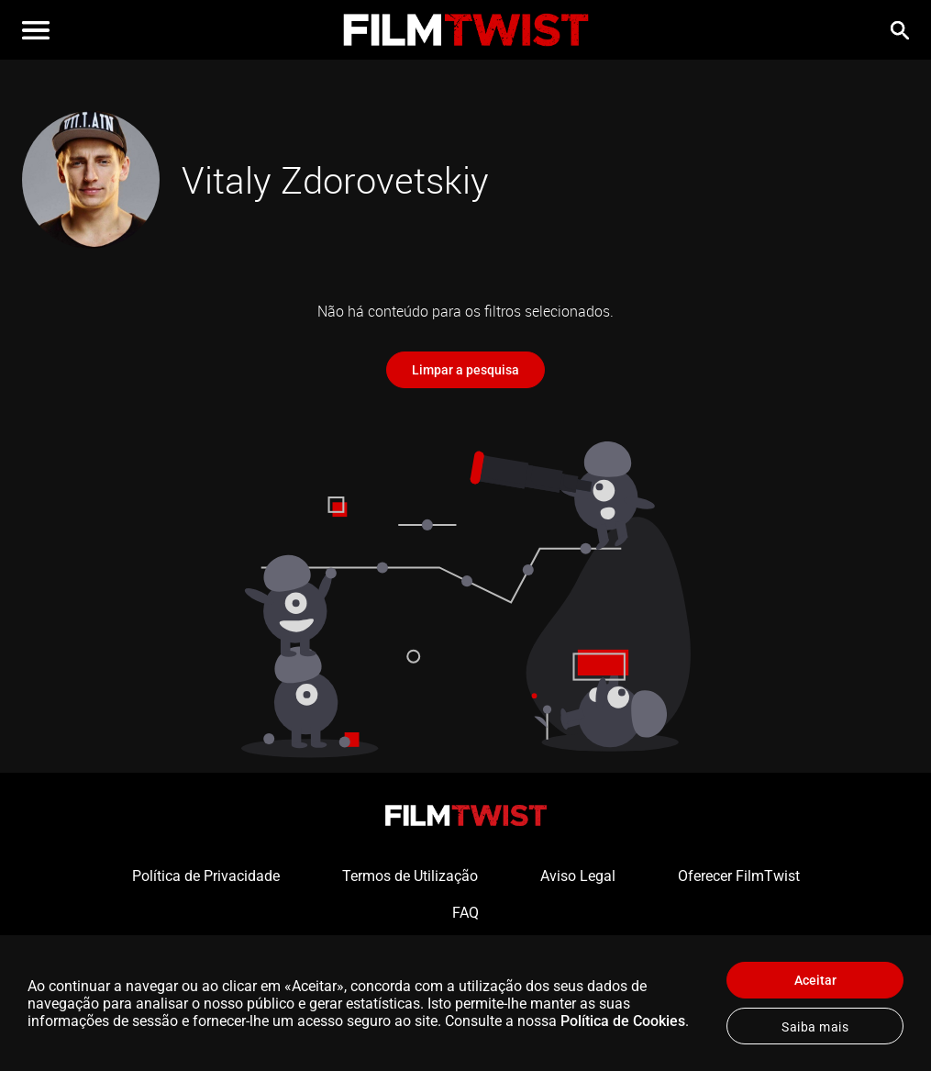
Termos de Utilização (410, 876)
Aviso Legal (577, 876)
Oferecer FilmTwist (739, 876)
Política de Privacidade (206, 876)
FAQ (465, 912)
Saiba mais (814, 1027)
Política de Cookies (622, 1021)
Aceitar (815, 980)
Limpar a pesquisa (465, 370)
